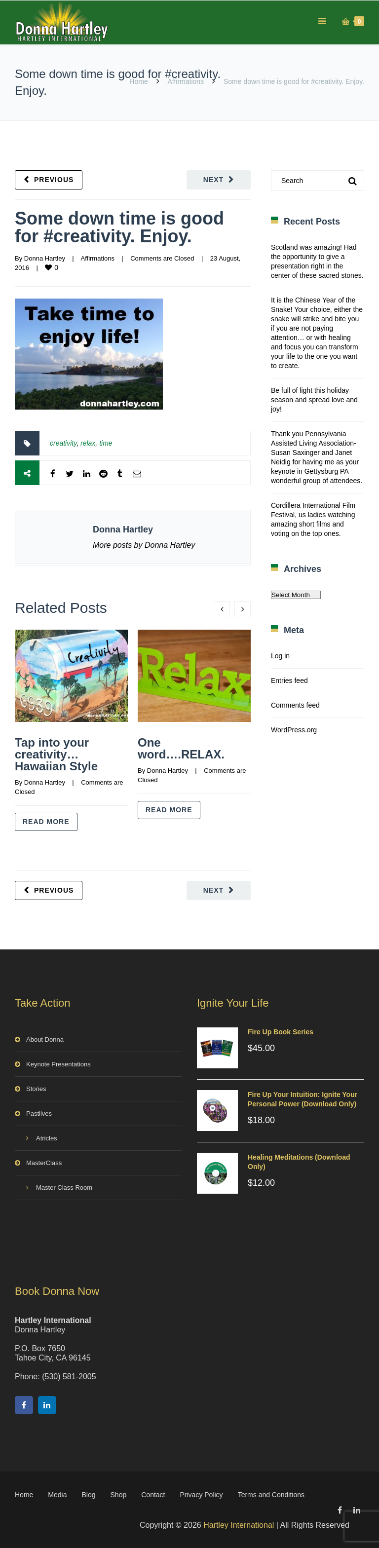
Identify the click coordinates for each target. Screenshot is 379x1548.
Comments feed (295, 705)
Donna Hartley (44, 258)
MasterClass (44, 1163)
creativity (63, 443)
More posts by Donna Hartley (144, 545)
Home (138, 81)
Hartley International (238, 1525)
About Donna (45, 1039)
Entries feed (289, 680)
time (105, 443)
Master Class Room (64, 1187)
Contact (153, 1495)
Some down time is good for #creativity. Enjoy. (119, 227)
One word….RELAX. (181, 748)
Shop (119, 1495)
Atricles (46, 1138)
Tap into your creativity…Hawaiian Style (56, 754)
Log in (280, 656)
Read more (46, 822)
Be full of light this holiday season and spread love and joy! (314, 399)
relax (87, 443)
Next (213, 180)
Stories (36, 1089)
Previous (54, 180)
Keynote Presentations (58, 1064)
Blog (89, 1495)
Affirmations (185, 81)
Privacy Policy (201, 1495)
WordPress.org (294, 730)
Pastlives (39, 1113)
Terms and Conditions (271, 1495)
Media (57, 1495)
